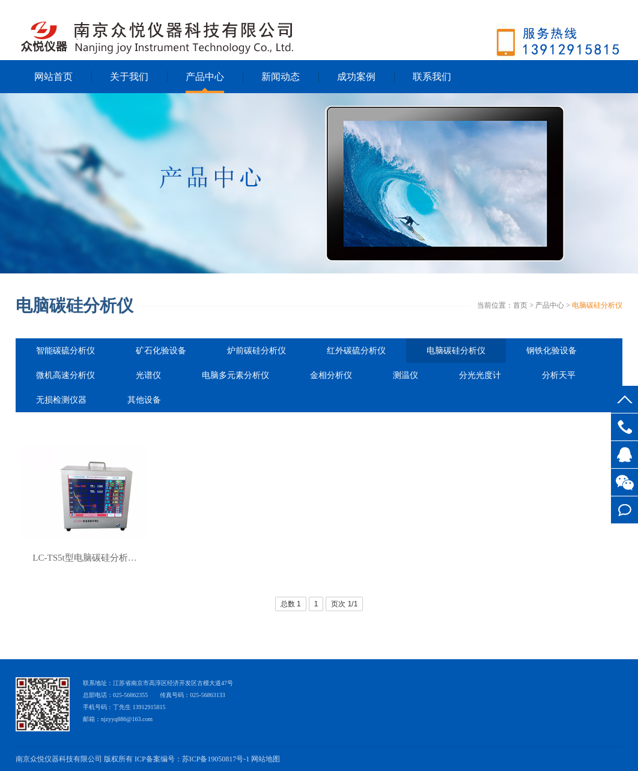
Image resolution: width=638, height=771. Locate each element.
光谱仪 (148, 375)
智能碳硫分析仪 (65, 350)
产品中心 (205, 77)
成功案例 (356, 77)
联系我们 (432, 77)
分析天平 (559, 375)
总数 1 (291, 604)
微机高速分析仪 (65, 375)
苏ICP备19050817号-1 (216, 759)
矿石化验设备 (161, 350)
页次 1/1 (344, 604)
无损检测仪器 (61, 399)
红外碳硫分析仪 (356, 350)
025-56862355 (624, 426)
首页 (520, 305)
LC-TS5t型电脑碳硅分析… (84, 557)
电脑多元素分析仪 (235, 375)
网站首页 (53, 77)
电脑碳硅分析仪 (597, 305)
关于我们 (129, 77)
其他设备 (144, 399)
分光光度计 (480, 375)
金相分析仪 (331, 375)
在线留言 (624, 509)
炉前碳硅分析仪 (256, 350)
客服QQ (624, 454)
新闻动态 (280, 77)
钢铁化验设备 (551, 350)
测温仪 (405, 375)
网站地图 (265, 759)
